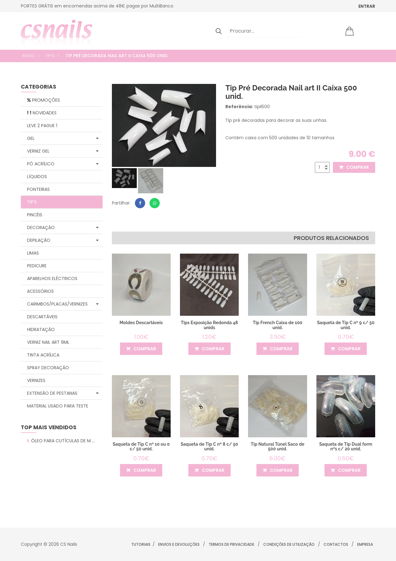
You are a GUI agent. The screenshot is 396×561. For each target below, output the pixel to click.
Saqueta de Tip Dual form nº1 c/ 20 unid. (345, 446)
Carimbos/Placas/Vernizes (63, 304)
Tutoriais (140, 544)
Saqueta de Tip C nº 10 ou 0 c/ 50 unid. (141, 446)
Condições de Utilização (289, 544)
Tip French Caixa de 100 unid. (277, 325)
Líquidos (37, 176)
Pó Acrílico (63, 164)
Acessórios (40, 291)
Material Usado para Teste (57, 406)
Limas (33, 253)
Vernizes (36, 380)
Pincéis (34, 215)
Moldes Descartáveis (141, 322)
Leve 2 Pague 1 (42, 125)
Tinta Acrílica (43, 355)
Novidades (42, 113)
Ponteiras (38, 189)
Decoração (63, 227)
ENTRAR (366, 6)
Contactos (336, 544)
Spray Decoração (48, 368)
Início (28, 56)
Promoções (43, 100)
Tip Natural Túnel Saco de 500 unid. (277, 446)
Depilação (63, 240)
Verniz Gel (63, 151)
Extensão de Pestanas (63, 393)
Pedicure (37, 266)
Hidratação (41, 329)
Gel (63, 138)
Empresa (365, 544)
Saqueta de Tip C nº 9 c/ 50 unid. (345, 325)
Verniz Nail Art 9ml (48, 342)
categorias (38, 87)
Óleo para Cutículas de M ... (61, 441)
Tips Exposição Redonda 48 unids (209, 325)
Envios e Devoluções (179, 544)
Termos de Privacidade (231, 544)
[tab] (124, 178)
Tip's (50, 56)
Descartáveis (42, 317)
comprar (354, 167)
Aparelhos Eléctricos (52, 278)
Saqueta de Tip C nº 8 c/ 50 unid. (209, 446)
